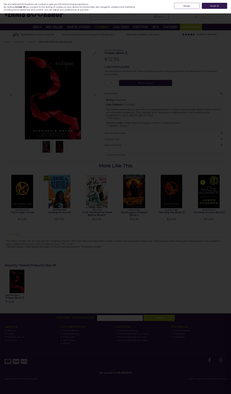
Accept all (214, 5)
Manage (186, 5)
